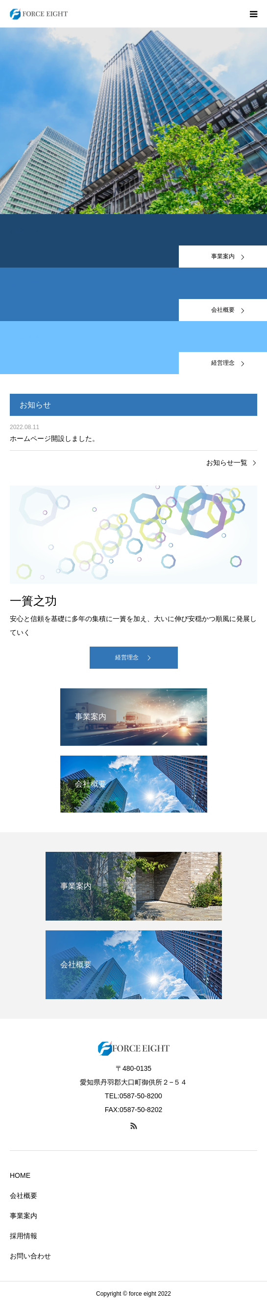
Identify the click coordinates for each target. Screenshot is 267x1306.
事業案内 (23, 1216)
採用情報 (23, 1236)
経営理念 (127, 657)
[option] (133, 120)
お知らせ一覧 (226, 462)
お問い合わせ (30, 1256)
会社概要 (23, 1195)
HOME (20, 1175)
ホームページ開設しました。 (54, 438)
